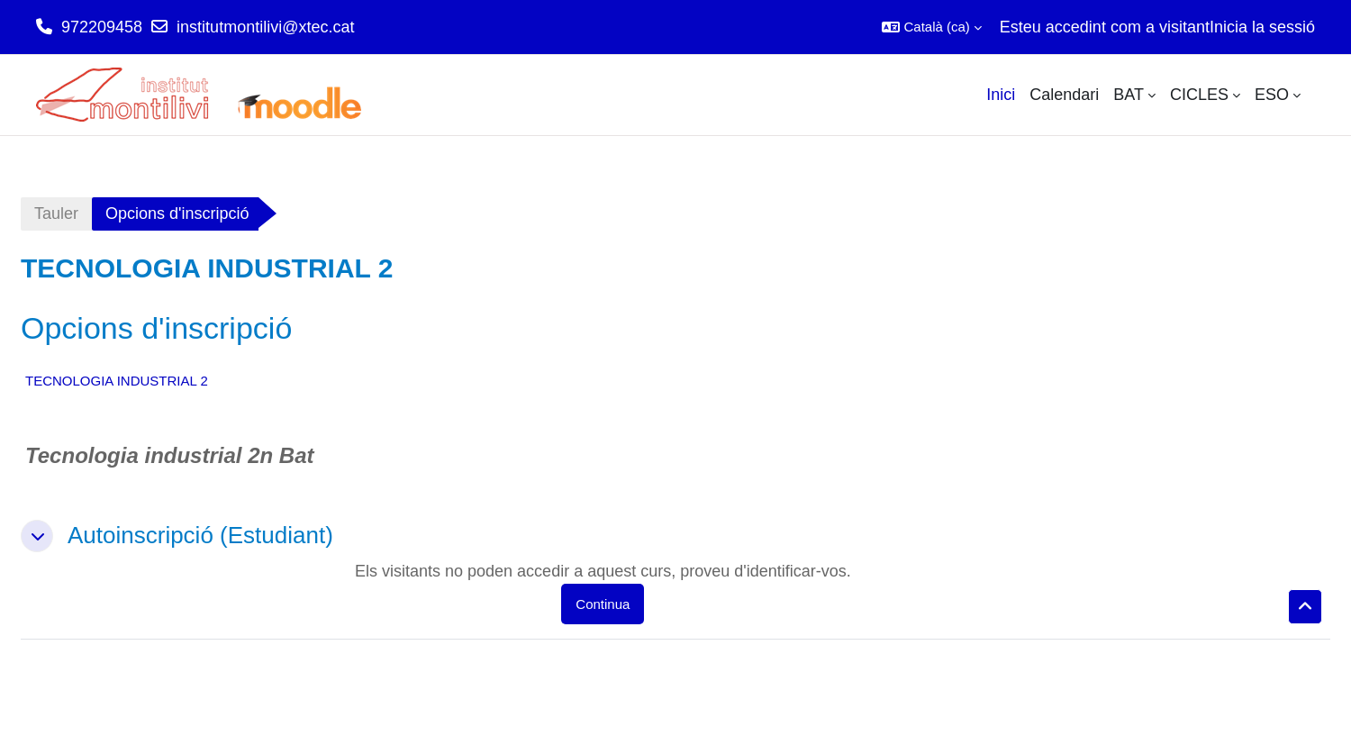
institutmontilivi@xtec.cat (265, 27)
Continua (603, 604)
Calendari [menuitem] (1064, 95)
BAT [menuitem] (1128, 95)
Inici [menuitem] (1000, 95)
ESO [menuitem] (1272, 95)
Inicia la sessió (1262, 27)
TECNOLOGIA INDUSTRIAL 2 (116, 380)
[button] (931, 27)
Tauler (56, 213)
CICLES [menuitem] (1199, 95)
